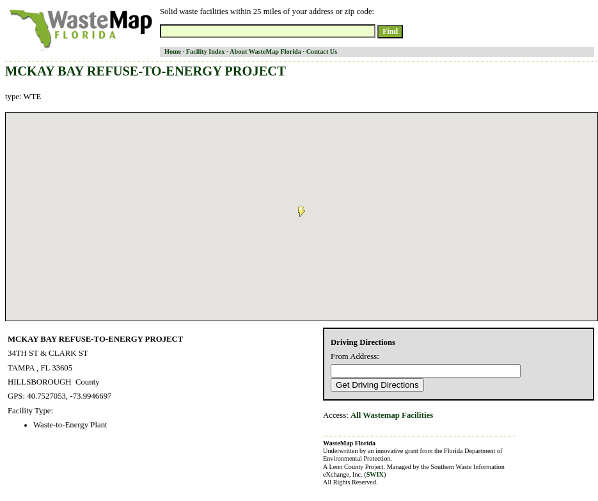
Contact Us (322, 51)
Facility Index (205, 51)
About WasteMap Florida (265, 51)
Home (172, 51)
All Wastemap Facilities (391, 415)
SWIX (375, 474)
